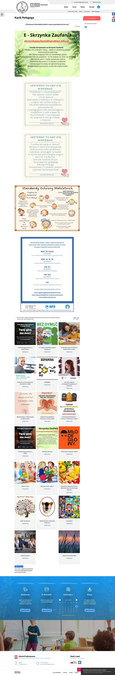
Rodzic (83, 7)
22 (76, 609)
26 (68, 611)
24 (62, 611)
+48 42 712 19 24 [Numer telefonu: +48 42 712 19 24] (44, 662)
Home (75, 11)
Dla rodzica (86, 11)
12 (68, 608)
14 (73, 608)
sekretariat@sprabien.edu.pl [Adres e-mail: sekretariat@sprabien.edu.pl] (47, 664)
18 (65, 609)
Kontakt (91, 7)
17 (62, 609)
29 (76, 611)
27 (71, 611)
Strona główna (59, 6)
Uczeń (74, 7)
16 (59, 609)
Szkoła (66, 7)
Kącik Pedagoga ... (95, 11)
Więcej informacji (86, 27)
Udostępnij (19, 566)
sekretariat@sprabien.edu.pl (79, 2)
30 (59, 613)
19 (68, 609)
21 (73, 609)
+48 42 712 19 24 (95, 2)
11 (65, 608)
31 (62, 613)
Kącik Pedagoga (24, 17)
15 (76, 608)
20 (71, 609)
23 (59, 611)
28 (73, 611)
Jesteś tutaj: (71, 11)
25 (65, 611)
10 (62, 608)
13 (71, 608)
